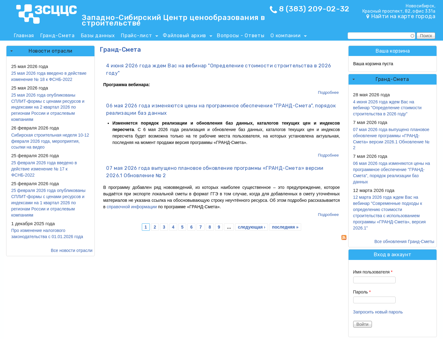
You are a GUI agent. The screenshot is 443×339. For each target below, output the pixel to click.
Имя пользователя (373, 271)
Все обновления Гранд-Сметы (404, 241)
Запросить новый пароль (378, 311)
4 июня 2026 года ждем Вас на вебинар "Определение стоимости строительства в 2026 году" (387, 108)
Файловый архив (186, 37)
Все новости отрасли (71, 250)
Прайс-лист (138, 37)
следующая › (251, 227)
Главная (24, 35)
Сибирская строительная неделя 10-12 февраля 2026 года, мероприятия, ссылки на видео (50, 141)
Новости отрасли (50, 51)
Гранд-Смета (57, 35)
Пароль (362, 291)
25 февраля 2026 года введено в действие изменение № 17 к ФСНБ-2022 (44, 168)
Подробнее (328, 92)
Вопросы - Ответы (240, 35)
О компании (287, 37)
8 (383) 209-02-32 (314, 9)
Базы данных (98, 35)
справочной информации (132, 206)
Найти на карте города (403, 16)
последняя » (285, 227)
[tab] (50, 51)
